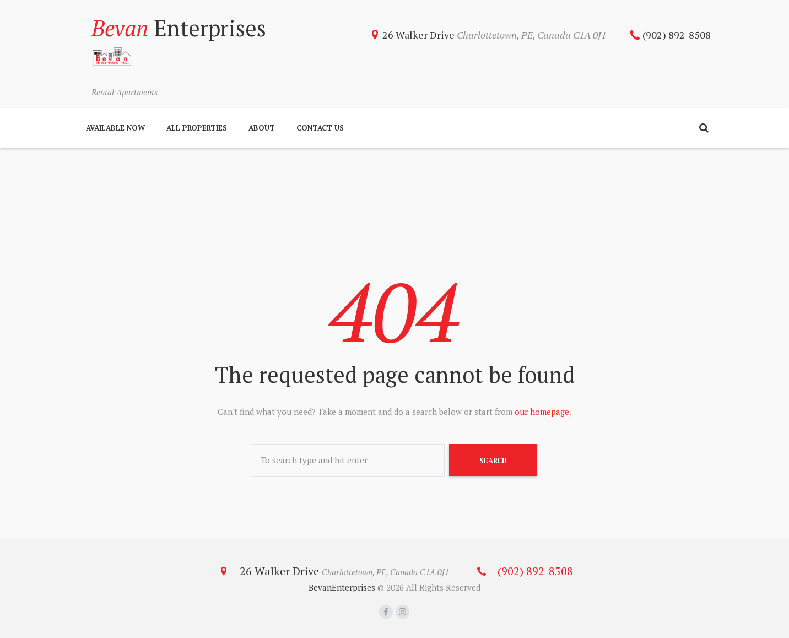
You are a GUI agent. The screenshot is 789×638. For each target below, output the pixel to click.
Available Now (115, 128)
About (261, 128)
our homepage (542, 411)
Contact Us (320, 128)
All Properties (196, 128)
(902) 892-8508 (676, 34)
